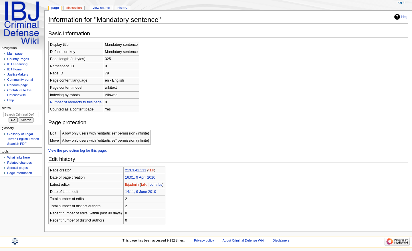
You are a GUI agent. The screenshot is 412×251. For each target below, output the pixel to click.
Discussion (74, 7)
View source (101, 7)
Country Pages (18, 59)
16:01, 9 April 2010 (140, 177)
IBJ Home (14, 69)
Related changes (19, 162)
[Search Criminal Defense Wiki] (21, 114)
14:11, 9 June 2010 (140, 192)
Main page (15, 53)
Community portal (20, 79)
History (122, 7)
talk (151, 170)
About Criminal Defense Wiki (243, 240)
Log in (401, 2)
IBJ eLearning (17, 64)
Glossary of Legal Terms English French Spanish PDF (23, 138)
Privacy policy (204, 240)
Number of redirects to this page (76, 102)
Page (55, 7)
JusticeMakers (17, 74)
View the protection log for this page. (77, 151)
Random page (17, 85)
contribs (156, 185)
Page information (19, 173)
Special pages (17, 167)
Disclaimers (281, 240)
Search (6, 108)
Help (405, 17)
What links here (18, 157)
